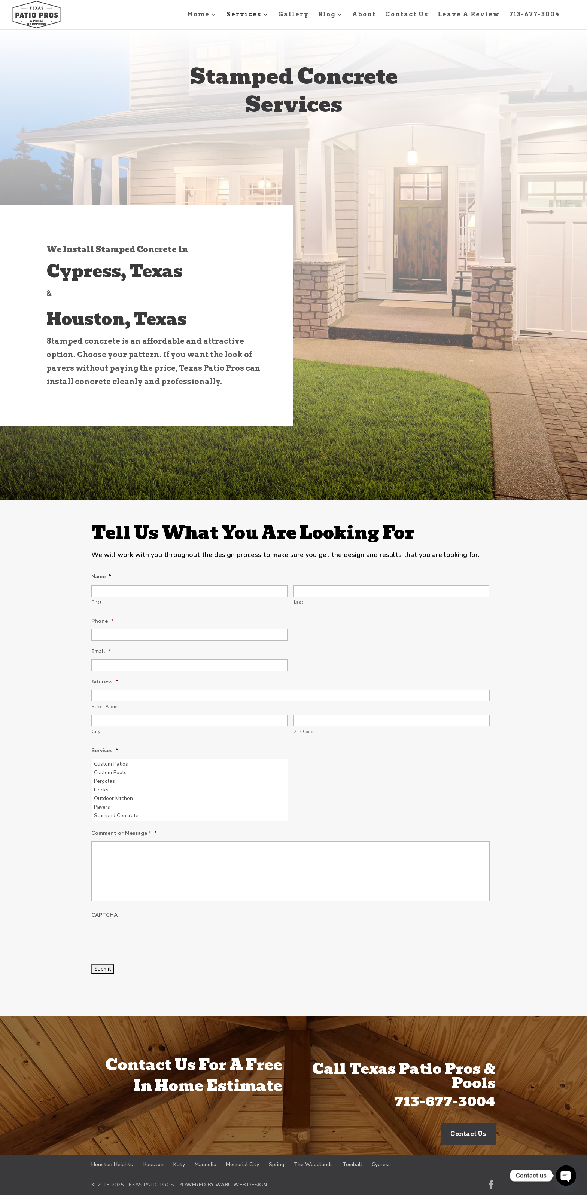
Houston (153, 1164)
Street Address (107, 707)
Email (101, 651)
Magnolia (205, 1164)
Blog (326, 15)
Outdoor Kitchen (190, 798)
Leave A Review (469, 15)
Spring (276, 1164)
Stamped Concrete (190, 815)
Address (104, 681)
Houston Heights (112, 1164)
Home (198, 15)
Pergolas (190, 781)
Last (299, 602)
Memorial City (242, 1164)
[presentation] (148, 937)
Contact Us (406, 15)
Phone (102, 621)
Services (243, 15)
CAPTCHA (104, 915)
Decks (190, 789)
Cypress (381, 1164)
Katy (179, 1164)
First (96, 602)
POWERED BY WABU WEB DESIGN (222, 1184)
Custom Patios (190, 764)
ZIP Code (303, 732)
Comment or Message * (124, 833)
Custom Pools (190, 772)
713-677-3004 (534, 15)
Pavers (190, 807)
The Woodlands (313, 1164)
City (96, 732)
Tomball (352, 1164)
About (364, 15)
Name (101, 576)
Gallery (293, 15)
